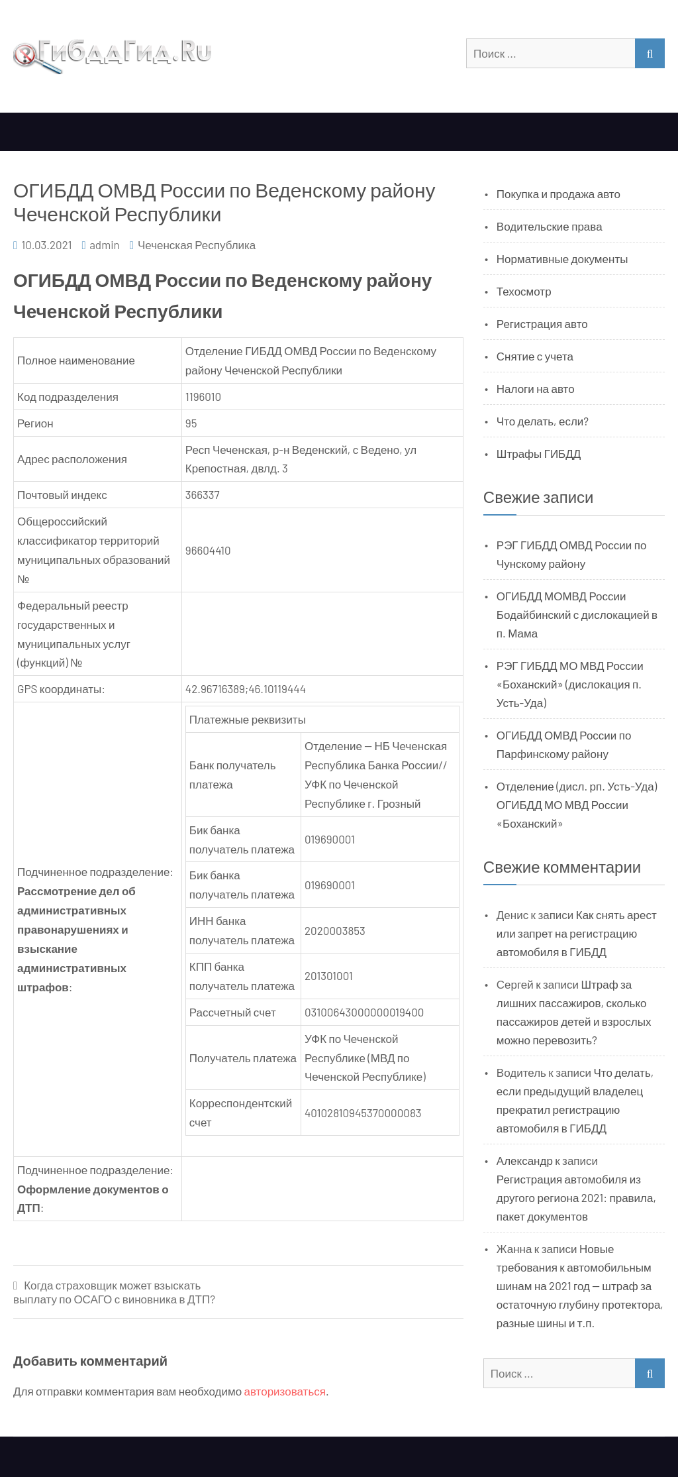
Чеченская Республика (197, 244)
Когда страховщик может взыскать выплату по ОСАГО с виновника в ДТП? (114, 1292)
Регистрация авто (542, 323)
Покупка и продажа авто (558, 193)
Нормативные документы (562, 258)
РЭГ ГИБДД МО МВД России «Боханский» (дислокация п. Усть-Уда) (570, 684)
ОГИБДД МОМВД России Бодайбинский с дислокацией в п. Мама (577, 614)
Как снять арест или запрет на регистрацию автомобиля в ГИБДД (577, 933)
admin (104, 244)
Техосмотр (524, 291)
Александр (525, 1160)
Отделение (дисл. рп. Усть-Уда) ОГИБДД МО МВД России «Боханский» (577, 804)
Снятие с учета (535, 355)
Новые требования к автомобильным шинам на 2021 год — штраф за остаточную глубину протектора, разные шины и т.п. (580, 1285)
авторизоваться (285, 1390)
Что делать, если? (543, 420)
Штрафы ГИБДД (539, 453)
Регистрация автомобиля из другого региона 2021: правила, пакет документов (576, 1197)
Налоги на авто (536, 388)
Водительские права (550, 226)
